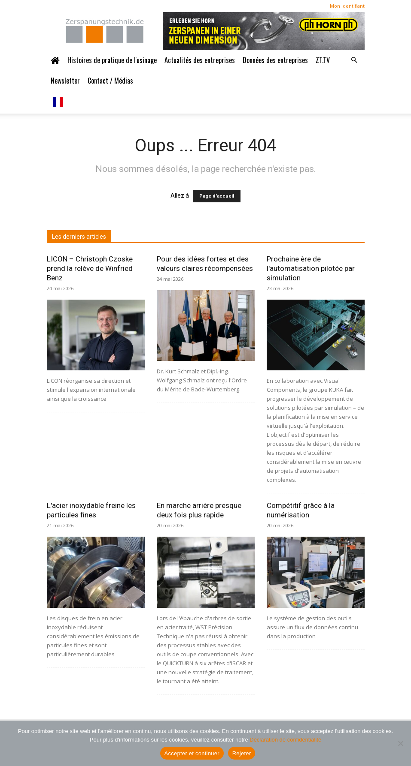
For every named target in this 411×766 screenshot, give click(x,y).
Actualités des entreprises (199, 60)
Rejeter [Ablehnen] (241, 753)
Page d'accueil (216, 196)
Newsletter (65, 80)
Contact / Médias (110, 80)
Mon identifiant (347, 6)
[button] (354, 60)
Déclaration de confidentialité (285, 739)
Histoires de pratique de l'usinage (112, 60)
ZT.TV (323, 60)
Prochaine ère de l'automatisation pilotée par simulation (311, 268)
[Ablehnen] (400, 743)
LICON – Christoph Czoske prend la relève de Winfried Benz (90, 268)
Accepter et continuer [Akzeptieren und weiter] (191, 753)
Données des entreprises (275, 60)
